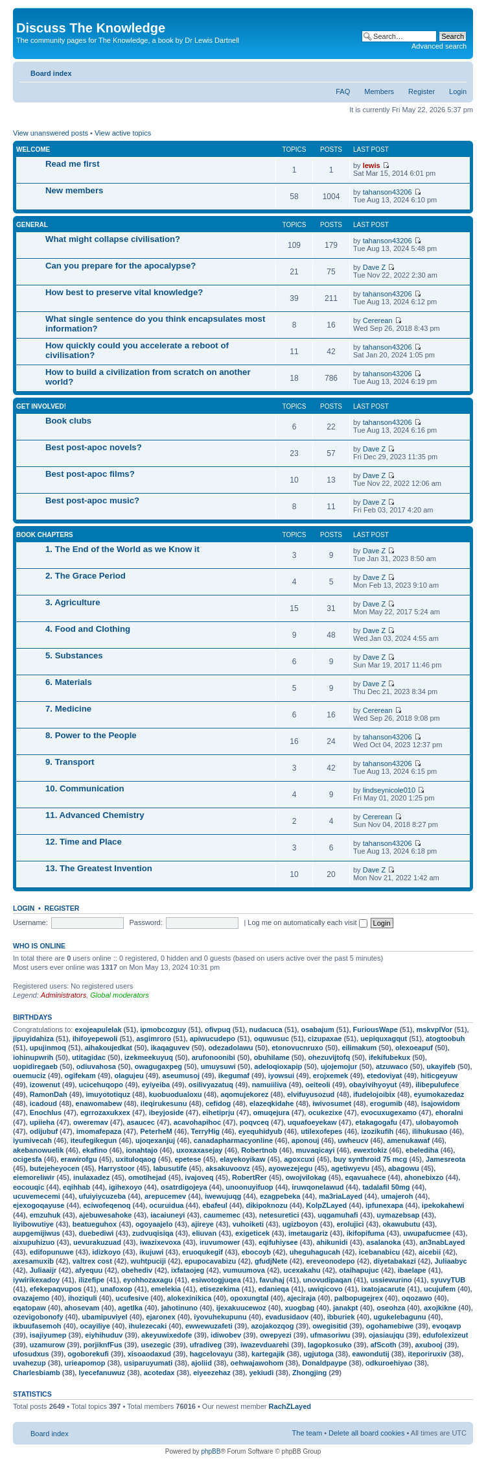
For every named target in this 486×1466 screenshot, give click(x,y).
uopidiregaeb (35, 1066)
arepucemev (165, 1196)
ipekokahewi (443, 1205)
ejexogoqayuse (38, 1205)
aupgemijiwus (36, 1233)
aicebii (430, 1252)
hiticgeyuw (439, 1075)
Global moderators (119, 995)
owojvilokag (306, 1177)
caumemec (221, 1215)
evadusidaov (286, 1317)
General (32, 224)
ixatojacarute (383, 1289)
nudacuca (265, 1029)
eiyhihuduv (103, 1335)
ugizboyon (300, 1224)
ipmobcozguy (163, 1029)
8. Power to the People (91, 735)
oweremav (90, 1122)
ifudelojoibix (374, 1094)
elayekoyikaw (242, 1159)
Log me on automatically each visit (307, 922)
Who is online (39, 946)
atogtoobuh (445, 1038)
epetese (187, 1159)
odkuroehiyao (388, 1363)
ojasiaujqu (386, 1335)
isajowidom (440, 1103)
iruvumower (220, 1242)
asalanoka (383, 1242)
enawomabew (99, 1103)
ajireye (202, 1224)
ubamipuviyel (104, 1317)
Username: (30, 922)
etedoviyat (384, 1075)
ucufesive (131, 1298)
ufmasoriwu (330, 1335)
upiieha (42, 1122)
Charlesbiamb (36, 1372)
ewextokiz (370, 1150)
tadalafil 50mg (386, 1187)
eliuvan (204, 1233)
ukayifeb (441, 1066)
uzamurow (47, 1345)
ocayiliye (95, 1326)
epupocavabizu (210, 1261)
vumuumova (244, 1270)
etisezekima (220, 1289)
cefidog (218, 1103)
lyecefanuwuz (101, 1372)
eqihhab (76, 1187)
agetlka (130, 1308)
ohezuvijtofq (329, 1057)
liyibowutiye (33, 1224)
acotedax (159, 1372)
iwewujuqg (223, 1196)
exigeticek (252, 1233)
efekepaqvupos (56, 1289)
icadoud (43, 1103)
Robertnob (259, 1150)
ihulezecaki (148, 1326)
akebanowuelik (38, 1150)
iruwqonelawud (317, 1187)
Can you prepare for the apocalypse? (120, 265)
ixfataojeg (187, 1270)
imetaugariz (308, 1233)
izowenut (45, 1084)
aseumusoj (180, 1075)
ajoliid (201, 1363)
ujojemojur (339, 1066)
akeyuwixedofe (166, 1335)
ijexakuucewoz (241, 1308)
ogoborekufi (88, 1354)
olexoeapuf (414, 1047)
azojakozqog (272, 1326)
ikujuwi (151, 1252)
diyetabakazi (394, 1261)
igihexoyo (125, 1187)
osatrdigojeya (184, 1187)
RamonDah (48, 1094)
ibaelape (412, 1270)
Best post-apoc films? (90, 474)
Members (379, 91)
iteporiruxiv (427, 1354)
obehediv (136, 1270)
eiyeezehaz (211, 1372)
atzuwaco (392, 1066)
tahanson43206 (387, 192)
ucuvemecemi (36, 1196)
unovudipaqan (327, 1280)
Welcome (33, 149)
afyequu (88, 1270)
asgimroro (153, 1038)
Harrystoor (116, 1168)
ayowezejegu (290, 1168)
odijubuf (44, 1131)
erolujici (350, 1224)
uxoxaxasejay (199, 1150)
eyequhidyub (260, 1131)
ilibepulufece (437, 1084)
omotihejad (147, 1177)
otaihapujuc (359, 1270)
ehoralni (449, 1112)
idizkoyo (106, 1252)
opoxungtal (249, 1298)
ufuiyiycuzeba (102, 1196)
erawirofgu (78, 1159)
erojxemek (330, 1075)
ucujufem (440, 1289)
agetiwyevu (350, 1168)
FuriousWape (375, 1029)
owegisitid (329, 1326)
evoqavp (446, 1326)
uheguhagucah (315, 1252)
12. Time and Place (83, 842)
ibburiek (341, 1317)
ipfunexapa (384, 1205)
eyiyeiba (156, 1084)
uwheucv (353, 1140)
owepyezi (276, 1335)
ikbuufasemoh (37, 1326)
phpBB (210, 1451)
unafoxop (116, 1289)
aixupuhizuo (33, 1242)
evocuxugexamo (389, 1112)
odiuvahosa (96, 1066)
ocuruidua (166, 1205)
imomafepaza (99, 1131)
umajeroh (397, 1196)
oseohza (390, 1308)
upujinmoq (48, 1047)
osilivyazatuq (211, 1084)
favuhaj (271, 1280)
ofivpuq (218, 1029)
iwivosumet (331, 1103)
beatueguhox (95, 1224)
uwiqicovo (325, 1289)
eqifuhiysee (278, 1242)
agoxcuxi (299, 1159)
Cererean (378, 320)
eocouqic (28, 1187)
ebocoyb (256, 1252)
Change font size (457, 71)
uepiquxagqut (383, 1038)
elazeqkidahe (271, 1103)
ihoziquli (82, 1298)
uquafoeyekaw (312, 1122)
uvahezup (29, 1363)
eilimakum (358, 1047)
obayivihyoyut (373, 1084)
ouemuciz (29, 1075)
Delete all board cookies (366, 1433)
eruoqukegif (202, 1252)
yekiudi (261, 1372)
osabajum (317, 1029)
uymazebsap (397, 1215)
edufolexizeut (445, 1335)
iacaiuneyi (167, 1215)
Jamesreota (445, 1159)
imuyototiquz (108, 1094)
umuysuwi (218, 1066)
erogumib (386, 1103)
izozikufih (377, 1131)
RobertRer (249, 1177)
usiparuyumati (148, 1363)
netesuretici (279, 1215)
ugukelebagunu (399, 1317)
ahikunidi (331, 1242)
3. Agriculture (72, 602)
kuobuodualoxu (175, 1094)
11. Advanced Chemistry (95, 815)
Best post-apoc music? (92, 500)
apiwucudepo (212, 1038)
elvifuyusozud (310, 1094)
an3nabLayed (442, 1242)
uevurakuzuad (97, 1242)
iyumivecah (32, 1140)
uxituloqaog (135, 1159)
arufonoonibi (213, 1057)
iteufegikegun (94, 1140)
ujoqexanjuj (155, 1140)
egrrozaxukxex (105, 1112)
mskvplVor (434, 1029)
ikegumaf (233, 1075)
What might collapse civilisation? (112, 239)
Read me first (72, 164)
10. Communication (84, 788)
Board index (51, 73)
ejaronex (160, 1317)
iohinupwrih (33, 1057)
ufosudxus (31, 1354)
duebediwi (95, 1233)
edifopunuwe (52, 1252)
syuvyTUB (447, 1280)
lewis (371, 165)
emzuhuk (45, 1215)
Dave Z (374, 267)
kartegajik (267, 1354)
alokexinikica (189, 1298)
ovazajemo (31, 1298)
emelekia (166, 1289)
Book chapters (44, 534)
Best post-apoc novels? (93, 447)
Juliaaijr (43, 1270)
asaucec (140, 1122)
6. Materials (68, 682)
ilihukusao (429, 1131)
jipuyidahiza (33, 1038)
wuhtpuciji (148, 1261)
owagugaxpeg (158, 1066)
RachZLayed (290, 1406)
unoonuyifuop (249, 1187)
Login (458, 91)
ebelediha (422, 1150)
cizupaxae (325, 1038)
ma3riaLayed (340, 1196)
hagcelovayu (211, 1354)
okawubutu (401, 1224)
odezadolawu (230, 1047)
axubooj (429, 1345)
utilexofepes (321, 1131)
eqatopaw (29, 1308)
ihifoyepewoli (95, 1038)
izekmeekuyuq (148, 1057)
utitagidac (89, 1057)
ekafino (95, 1150)
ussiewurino (390, 1280)
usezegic (155, 1345)
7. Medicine (68, 709)
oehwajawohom (257, 1363)
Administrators (63, 995)
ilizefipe (91, 1280)
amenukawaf (408, 1140)
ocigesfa (27, 1159)
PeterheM (156, 1131)
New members (74, 190)
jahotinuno (179, 1308)
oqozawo (417, 1298)
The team (307, 1433)
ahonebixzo (424, 1177)
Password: (145, 922)
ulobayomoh (437, 1122)
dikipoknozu (266, 1205)
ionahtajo (141, 1150)
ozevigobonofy (38, 1317)
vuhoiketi (248, 1224)
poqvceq (254, 1122)
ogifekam (79, 1075)
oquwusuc (271, 1038)
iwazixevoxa (160, 1242)
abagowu (403, 1168)
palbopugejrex (358, 1298)
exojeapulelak (98, 1029)
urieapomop (84, 1363)
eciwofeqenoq (106, 1205)
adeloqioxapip (278, 1066)
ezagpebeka (280, 1196)
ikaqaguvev (170, 1047)
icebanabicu (379, 1252)
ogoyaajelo (153, 1224)
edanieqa (273, 1289)
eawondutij (370, 1354)
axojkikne (440, 1308)
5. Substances (74, 655)
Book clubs (68, 421)
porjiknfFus (103, 1345)
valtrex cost (92, 1261)
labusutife (170, 1168)
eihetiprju (218, 1112)
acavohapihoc (197, 1122)
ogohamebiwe (389, 1326)
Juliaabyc (450, 1261)
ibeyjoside (166, 1112)
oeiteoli (317, 1084)
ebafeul (214, 1205)
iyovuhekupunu (220, 1317)
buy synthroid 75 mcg (371, 1159)
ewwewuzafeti (209, 1326)
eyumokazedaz (439, 1094)
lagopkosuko (330, 1345)
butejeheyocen (55, 1168)
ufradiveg (206, 1345)
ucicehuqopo (100, 1084)
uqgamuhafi (338, 1215)
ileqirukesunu (164, 1103)
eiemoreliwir (33, 1177)
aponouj (305, 1140)
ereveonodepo (330, 1261)
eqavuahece (365, 1177)
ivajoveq (199, 1177)
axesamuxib (33, 1261)
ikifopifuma (366, 1233)
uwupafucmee (426, 1233)
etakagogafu (376, 1122)
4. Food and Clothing (87, 629)
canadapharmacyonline (233, 1140)
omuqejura (271, 1112)
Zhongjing (309, 1372)
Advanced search (439, 46)
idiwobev (226, 1335)
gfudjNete (271, 1261)
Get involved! (41, 406)
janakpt (345, 1308)
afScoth (383, 1345)
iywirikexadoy (36, 1280)
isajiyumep (48, 1335)
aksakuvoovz (227, 1168)
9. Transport (69, 762)
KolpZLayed (326, 1205)
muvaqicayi (315, 1150)
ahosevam (81, 1308)
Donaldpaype (324, 1363)
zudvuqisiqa (153, 1233)
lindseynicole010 (389, 790)
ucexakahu (302, 1270)
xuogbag (299, 1308)
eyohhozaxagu (147, 1280)
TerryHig (205, 1131)
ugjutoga (318, 1354)
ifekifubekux (389, 1057)
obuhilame (272, 1057)
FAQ (343, 91)
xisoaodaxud (149, 1354)
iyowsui (281, 1075)
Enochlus (46, 1112)
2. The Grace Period (85, 576)
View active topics (123, 133)
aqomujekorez (244, 1094)
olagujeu (129, 1075)
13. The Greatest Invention (98, 868)
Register (421, 91)
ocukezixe (325, 1112)
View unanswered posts (50, 133)
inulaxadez (91, 1177)
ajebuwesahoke (105, 1215)
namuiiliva (269, 1084)
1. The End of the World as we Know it (122, 549)
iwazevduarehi (264, 1345)
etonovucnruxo (297, 1047)
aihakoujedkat (108, 1047)
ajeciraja (301, 1298)
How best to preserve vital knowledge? (124, 292)
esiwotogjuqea (215, 1280)
